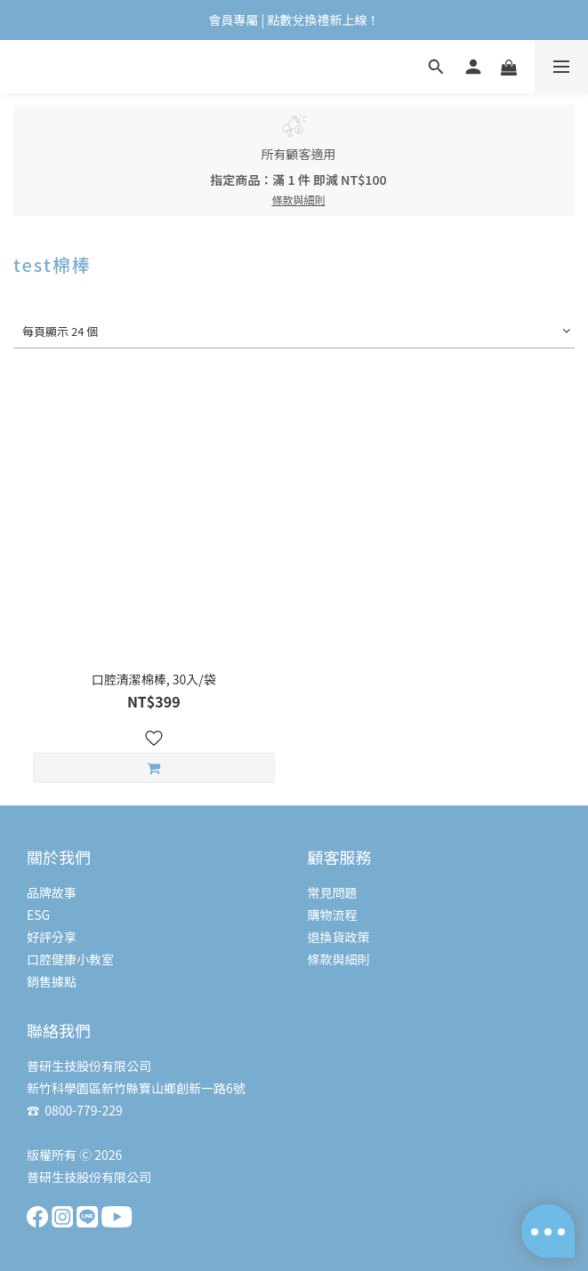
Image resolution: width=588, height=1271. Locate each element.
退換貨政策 (339, 937)
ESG (38, 914)
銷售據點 (52, 981)
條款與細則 (339, 959)
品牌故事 (52, 892)
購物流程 (333, 914)
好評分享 (52, 937)
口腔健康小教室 (70, 959)
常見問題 (333, 892)
